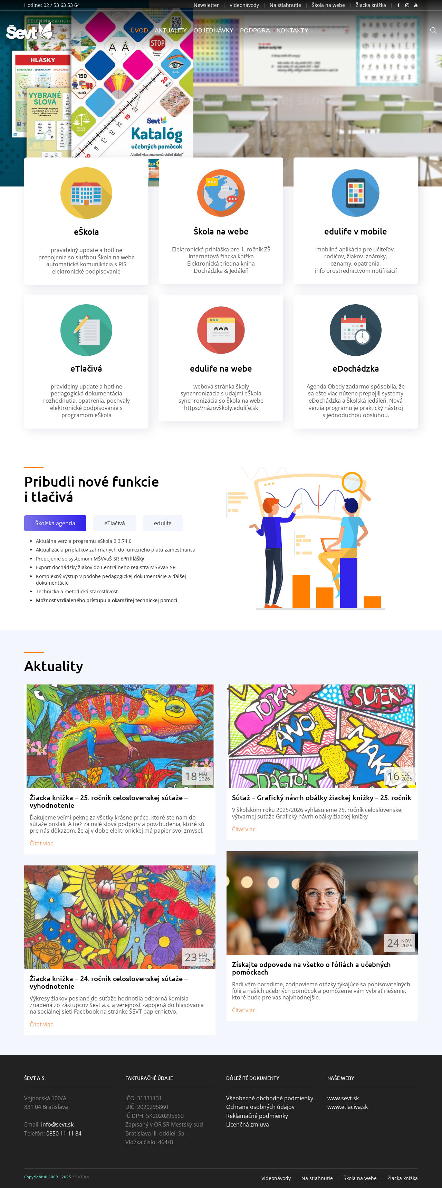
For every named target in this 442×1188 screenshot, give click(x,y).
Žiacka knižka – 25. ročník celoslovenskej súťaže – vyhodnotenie (109, 801)
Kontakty (292, 29)
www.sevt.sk (343, 1098)
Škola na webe (328, 5)
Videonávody (244, 5)
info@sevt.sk (57, 1124)
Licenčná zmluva (247, 1124)
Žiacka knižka (371, 5)
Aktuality (171, 29)
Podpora (255, 29)
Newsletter (206, 5)
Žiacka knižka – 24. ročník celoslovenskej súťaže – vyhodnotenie (109, 982)
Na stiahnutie (285, 5)
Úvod (139, 29)
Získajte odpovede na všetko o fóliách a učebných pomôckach (311, 968)
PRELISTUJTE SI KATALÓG (221, 108)
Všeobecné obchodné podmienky (269, 1098)
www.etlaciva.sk (347, 1107)
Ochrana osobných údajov (260, 1107)
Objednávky (213, 29)
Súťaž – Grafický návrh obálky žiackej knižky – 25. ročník (321, 797)
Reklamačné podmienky (257, 1116)
